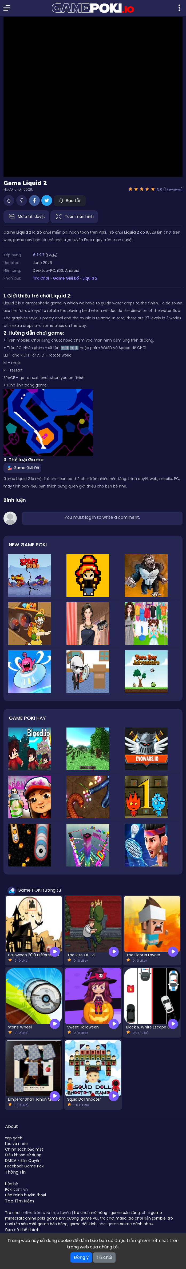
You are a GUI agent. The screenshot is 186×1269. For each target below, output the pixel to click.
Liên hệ (11, 1183)
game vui (89, 1218)
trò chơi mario (113, 1218)
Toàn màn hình (74, 216)
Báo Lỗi (69, 201)
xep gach (13, 1138)
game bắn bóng (53, 1224)
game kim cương (63, 1218)
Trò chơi (12, 1212)
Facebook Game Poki (24, 1166)
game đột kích (83, 1224)
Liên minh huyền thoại (25, 1195)
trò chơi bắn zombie (147, 1218)
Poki (8, 1189)
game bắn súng (125, 1212)
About (11, 1126)
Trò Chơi (41, 278)
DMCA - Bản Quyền (23, 1160)
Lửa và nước (16, 1143)
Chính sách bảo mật (24, 1149)
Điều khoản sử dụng (23, 1155)
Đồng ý (81, 1257)
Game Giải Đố (66, 278)
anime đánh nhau (136, 1224)
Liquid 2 (89, 278)
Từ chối (104, 1257)
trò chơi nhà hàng (90, 1212)
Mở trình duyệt (26, 216)
